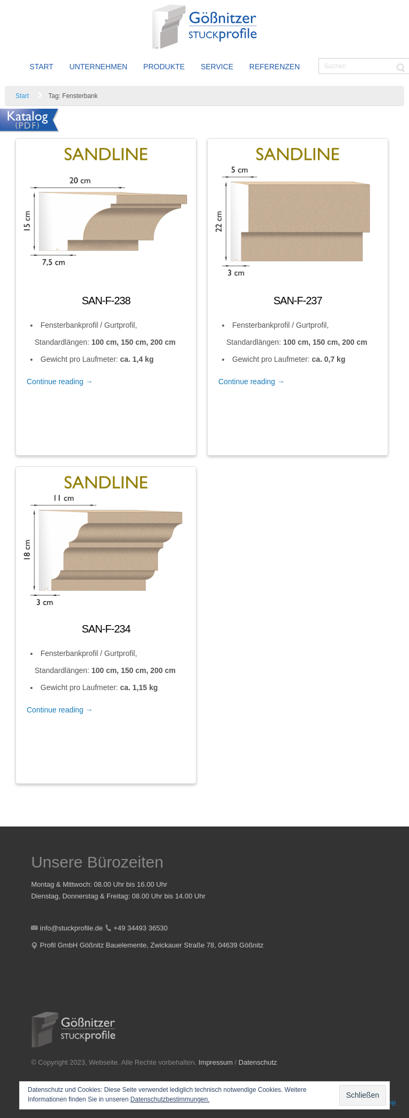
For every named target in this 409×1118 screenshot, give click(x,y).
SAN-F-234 (105, 629)
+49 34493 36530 (140, 928)
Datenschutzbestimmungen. (170, 1099)
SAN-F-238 (105, 300)
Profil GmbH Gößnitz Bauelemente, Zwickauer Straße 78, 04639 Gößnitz (152, 945)
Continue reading (60, 381)
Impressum (216, 1062)
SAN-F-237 (297, 300)
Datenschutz (258, 1062)
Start (22, 96)
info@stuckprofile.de (71, 928)
